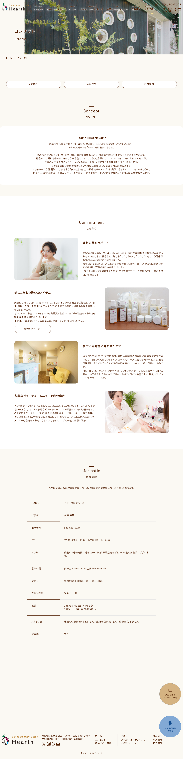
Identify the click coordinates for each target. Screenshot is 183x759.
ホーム (8, 57)
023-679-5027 (72, 527)
